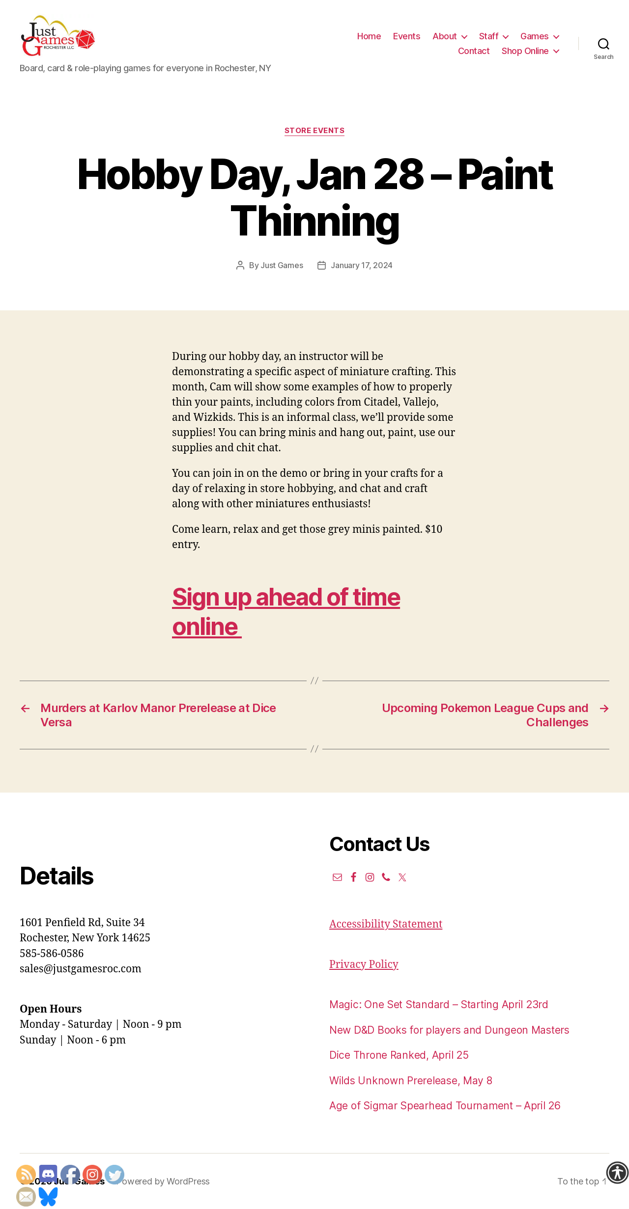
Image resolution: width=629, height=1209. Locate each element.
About (444, 36)
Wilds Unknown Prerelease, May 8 (410, 1080)
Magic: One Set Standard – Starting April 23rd (438, 1004)
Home (369, 36)
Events (406, 36)
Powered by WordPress (163, 1181)
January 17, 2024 (362, 265)
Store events (315, 130)
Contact (474, 51)
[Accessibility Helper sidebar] (617, 1172)
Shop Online (525, 51)
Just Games (281, 265)
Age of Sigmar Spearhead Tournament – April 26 (445, 1105)
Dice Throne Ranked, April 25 (398, 1055)
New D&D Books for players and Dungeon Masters (449, 1030)
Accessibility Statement (385, 924)
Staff (489, 36)
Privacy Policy (364, 964)
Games (534, 36)
